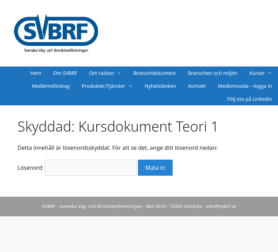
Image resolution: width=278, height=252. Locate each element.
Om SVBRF (65, 73)
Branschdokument (154, 73)
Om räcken (108, 72)
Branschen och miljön (212, 73)
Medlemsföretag (51, 86)
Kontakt (197, 86)
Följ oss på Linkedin (249, 99)
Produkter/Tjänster (110, 85)
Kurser (263, 72)
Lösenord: (77, 168)
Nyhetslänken (160, 86)
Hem (35, 73)
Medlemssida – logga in (245, 86)
